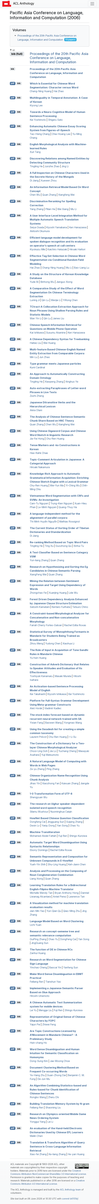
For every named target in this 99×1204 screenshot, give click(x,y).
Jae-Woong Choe (60, 1061)
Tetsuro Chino (80, 606)
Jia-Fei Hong (37, 438)
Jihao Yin (35, 783)
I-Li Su (72, 736)
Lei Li (50, 1121)
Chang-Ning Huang (40, 91)
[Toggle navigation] (92, 4)
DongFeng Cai (68, 939)
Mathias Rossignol (69, 521)
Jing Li (65, 166)
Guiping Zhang (74, 821)
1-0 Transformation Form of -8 (51, 793)
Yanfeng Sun (70, 967)
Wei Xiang (62, 209)
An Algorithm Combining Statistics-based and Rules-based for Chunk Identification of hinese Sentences (58, 1089)
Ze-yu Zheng (37, 769)
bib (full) (16, 53)
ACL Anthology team (70, 1189)
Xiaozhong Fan (50, 783)
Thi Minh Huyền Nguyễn (43, 521)
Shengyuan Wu (38, 797)
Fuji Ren (62, 835)
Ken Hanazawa (77, 227)
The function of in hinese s (51, 949)
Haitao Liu (35, 342)
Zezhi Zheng (37, 395)
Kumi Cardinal (37, 367)
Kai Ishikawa (37, 332)
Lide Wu (73, 592)
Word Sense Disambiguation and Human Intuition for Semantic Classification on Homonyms (55, 1053)
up (12, 50)
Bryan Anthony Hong (67, 892)
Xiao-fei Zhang (38, 1154)
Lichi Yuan (35, 924)
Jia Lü (53, 751)
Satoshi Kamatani (40, 606)
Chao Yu (75, 825)
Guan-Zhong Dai (56, 1075)
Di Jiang (34, 180)
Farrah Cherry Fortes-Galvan (46, 625)
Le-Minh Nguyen (47, 507)
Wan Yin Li (36, 318)
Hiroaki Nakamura (40, 467)
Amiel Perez (59, 896)
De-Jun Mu (43, 1078)
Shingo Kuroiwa (78, 835)
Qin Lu (45, 300)
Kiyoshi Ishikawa (56, 694)
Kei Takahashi (37, 694)
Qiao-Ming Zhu (71, 910)
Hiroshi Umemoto (39, 995)
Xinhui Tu (78, 545)
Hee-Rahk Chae (39, 453)
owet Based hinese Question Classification (59, 818)
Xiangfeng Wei (66, 194)
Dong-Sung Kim (39, 1061)
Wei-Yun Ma (57, 485)
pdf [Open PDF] (12, 83)
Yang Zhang (36, 209)
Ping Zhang (52, 769)
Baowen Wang (53, 722)
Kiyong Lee (36, 105)
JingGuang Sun (39, 942)
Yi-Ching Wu (73, 485)
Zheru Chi (53, 1097)
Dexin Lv (35, 825)
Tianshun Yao (53, 981)
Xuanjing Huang (58, 592)
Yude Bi (34, 281)
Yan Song (62, 825)
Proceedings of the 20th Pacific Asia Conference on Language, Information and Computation (59, 58)
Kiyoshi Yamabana (56, 227)
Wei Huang (49, 342)
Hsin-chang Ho (38, 1042)
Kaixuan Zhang (69, 783)
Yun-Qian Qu (54, 910)
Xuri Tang (35, 151)
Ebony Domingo (39, 850)
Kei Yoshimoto (38, 119)
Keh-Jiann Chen (77, 864)
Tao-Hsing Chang (40, 134)
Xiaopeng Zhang (54, 381)
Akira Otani (36, 410)
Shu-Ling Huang (57, 864)
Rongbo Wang (38, 1097)
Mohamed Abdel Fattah (43, 835)
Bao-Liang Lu (81, 267)
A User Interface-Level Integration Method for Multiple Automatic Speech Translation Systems (58, 219)
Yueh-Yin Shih (38, 864)
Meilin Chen (36, 1135)
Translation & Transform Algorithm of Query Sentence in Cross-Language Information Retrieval (57, 1146)
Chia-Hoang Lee (61, 134)
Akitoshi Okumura (40, 231)
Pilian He (50, 209)
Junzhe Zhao (52, 166)
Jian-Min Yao (37, 910)
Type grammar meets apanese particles (55, 363)
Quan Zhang (49, 194)
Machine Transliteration (45, 832)
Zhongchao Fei (38, 592)
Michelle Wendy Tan (41, 892)
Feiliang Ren (36, 981)
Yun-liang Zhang (39, 560)
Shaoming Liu (53, 1107)
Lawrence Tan (76, 896)
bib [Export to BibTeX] (12, 69)
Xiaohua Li (68, 643)
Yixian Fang (36, 722)
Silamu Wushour (39, 811)
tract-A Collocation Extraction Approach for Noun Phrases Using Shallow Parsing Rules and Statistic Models (59, 310)
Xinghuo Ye (71, 381)
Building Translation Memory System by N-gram (59, 1103)
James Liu (58, 318)
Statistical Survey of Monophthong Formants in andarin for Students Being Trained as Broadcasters (59, 635)
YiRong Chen (70, 300)
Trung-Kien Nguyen (61, 503)
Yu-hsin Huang (38, 657)
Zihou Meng (36, 643)
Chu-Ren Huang (55, 438)
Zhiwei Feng (49, 1024)
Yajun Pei (35, 1024)
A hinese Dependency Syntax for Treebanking (59, 339)
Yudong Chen (52, 643)
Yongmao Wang (73, 722)
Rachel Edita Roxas (75, 625)
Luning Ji (35, 300)
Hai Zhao (58, 91)
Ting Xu (49, 545)
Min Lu (33, 357)
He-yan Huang (76, 1154)
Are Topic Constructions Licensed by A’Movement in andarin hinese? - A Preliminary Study (53, 1034)
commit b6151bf (70, 1198)
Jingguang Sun (55, 821)
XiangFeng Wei (38, 574)
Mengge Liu (45, 1010)
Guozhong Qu (63, 545)
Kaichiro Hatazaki (57, 249)
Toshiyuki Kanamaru (41, 676)
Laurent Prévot (38, 736)
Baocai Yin (55, 967)
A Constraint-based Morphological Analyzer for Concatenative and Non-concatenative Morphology (59, 617)
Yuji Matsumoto (50, 754)
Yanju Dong (48, 825)
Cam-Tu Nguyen (39, 503)
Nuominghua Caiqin (61, 811)
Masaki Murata (63, 676)
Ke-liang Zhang (57, 1154)
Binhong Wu (47, 281)
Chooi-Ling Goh (39, 751)
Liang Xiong (36, 878)
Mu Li (73, 209)
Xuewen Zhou (49, 180)
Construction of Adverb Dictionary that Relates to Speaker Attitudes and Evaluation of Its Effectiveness (59, 668)
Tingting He (36, 166)
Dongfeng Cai (37, 821)
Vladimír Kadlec (52, 708)
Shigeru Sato (55, 119)
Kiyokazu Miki (37, 249)
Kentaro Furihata (61, 606)
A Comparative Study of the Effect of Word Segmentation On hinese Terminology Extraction (57, 292)
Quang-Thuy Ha (68, 507)
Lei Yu (33, 1010)
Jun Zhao (44, 357)
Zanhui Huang (38, 953)
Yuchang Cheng (67, 751)
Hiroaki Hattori (77, 249)
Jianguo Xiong (64, 281)
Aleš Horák (36, 708)
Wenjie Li (56, 300)
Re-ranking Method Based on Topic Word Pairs (59, 542)
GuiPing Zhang (38, 939)
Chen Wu (35, 194)
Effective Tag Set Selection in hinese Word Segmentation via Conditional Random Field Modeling (57, 259)
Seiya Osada (37, 227)
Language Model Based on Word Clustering (56, 921)
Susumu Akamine (56, 332)
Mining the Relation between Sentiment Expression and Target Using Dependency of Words (57, 585)
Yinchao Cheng (38, 967)
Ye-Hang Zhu (37, 1075)
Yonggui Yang (37, 1121)
